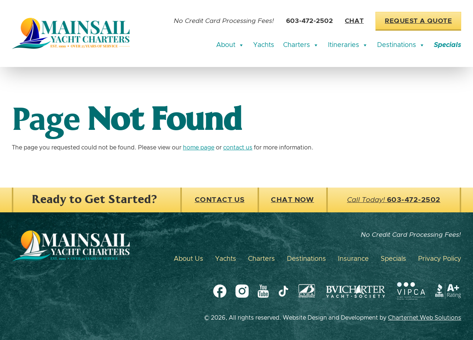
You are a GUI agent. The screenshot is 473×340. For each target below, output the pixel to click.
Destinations (401, 45)
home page (198, 148)
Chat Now (292, 199)
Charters (301, 45)
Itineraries (348, 45)
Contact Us (220, 199)
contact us (237, 148)
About (230, 45)
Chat (354, 21)
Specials (447, 45)
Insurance (353, 259)
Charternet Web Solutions (424, 318)
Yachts (263, 45)
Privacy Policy (439, 259)
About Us (188, 259)
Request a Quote (418, 21)
